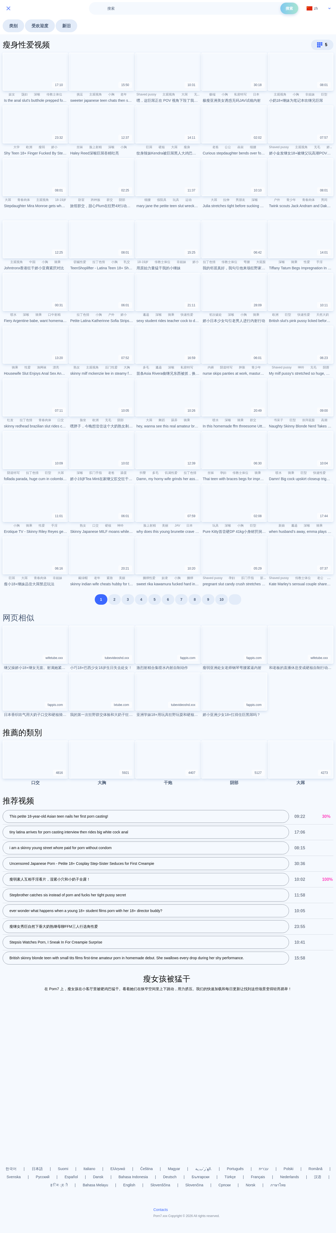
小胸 (111, 94)
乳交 (127, 262)
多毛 (146, 367)
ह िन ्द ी (59, 1185)
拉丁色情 (98, 262)
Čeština (146, 1169)
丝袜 (80, 147)
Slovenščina (160, 1185)
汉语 (317, 1177)
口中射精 (54, 315)
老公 (320, 578)
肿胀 (242, 367)
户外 (277, 200)
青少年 (291, 200)
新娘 (282, 525)
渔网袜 (41, 367)
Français (258, 1177)
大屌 (184, 94)
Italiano (89, 1169)
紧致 (110, 578)
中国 (32, 262)
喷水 (13, 315)
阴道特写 (226, 367)
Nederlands (289, 1177)
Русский (42, 1177)
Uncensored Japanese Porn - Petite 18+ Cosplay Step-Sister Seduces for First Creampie (81, 864)
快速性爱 (187, 315)
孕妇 (223, 473)
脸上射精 (95, 147)
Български (200, 1177)
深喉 (37, 94)
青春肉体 (23, 200)
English (129, 1185)
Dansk (98, 1177)
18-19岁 (60, 200)
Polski (288, 1169)
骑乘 (57, 262)
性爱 (307, 262)
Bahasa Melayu (95, 1185)
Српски (224, 1185)
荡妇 (24, 94)
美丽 (165, 525)
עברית (264, 1169)
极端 (212, 94)
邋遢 (146, 315)
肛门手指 (95, 473)
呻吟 (301, 367)
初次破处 (215, 315)
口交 (60, 420)
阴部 (122, 200)
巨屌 (149, 147)
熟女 (77, 367)
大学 (16, 147)
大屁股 (261, 262)
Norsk (250, 1185)
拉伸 (226, 200)
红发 (10, 420)
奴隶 (165, 578)
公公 (228, 147)
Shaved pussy (146, 94)
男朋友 (240, 200)
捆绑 (190, 578)
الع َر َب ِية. (203, 1169)
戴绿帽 (83, 578)
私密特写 (240, 94)
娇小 (54, 147)
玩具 (176, 200)
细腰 (253, 147)
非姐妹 (310, 94)
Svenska (14, 1177)
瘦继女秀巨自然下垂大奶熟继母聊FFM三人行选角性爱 (53, 927)
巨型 (324, 94)
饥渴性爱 (171, 473)
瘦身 (187, 147)
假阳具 (161, 200)
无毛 (197, 94)
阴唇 (326, 367)
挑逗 (80, 94)
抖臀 (143, 473)
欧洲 (29, 147)
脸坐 (83, 420)
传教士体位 (54, 94)
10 (221, 599)
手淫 (319, 262)
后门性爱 (111, 367)
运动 (188, 200)
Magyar (174, 1169)
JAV (177, 525)
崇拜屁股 (308, 420)
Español (71, 1177)
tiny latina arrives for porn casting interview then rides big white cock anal (68, 832)
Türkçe (230, 1177)
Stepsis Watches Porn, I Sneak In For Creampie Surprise (55, 942)
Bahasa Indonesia (133, 1177)
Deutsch (169, 1177)
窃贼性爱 (80, 262)
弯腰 (247, 262)
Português (235, 1169)
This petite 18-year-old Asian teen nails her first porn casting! (58, 816)
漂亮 (56, 367)
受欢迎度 (40, 26)
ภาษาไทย (278, 1185)
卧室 (81, 200)
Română (315, 1169)
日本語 (37, 1169)
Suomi (63, 1169)
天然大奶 (322, 315)
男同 (324, 200)
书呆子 (278, 420)
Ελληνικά (117, 1169)
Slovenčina (194, 1185)
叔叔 (240, 147)
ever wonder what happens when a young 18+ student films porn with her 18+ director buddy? (85, 911)
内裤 (211, 367)
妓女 (12, 94)
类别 (13, 26)
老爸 (215, 147)
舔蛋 (123, 473)
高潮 (324, 420)
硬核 (162, 147)
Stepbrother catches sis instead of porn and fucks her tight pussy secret (67, 895)
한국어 (11, 1169)
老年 (123, 94)
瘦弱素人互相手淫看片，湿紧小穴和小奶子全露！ (49, 879)
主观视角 (95, 94)
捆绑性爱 (149, 578)
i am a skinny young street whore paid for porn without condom (60, 848)
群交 (110, 200)
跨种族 (95, 200)
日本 (256, 94)
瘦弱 (42, 147)
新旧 (66, 26)
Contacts (160, 1210)
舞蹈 (162, 420)
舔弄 (174, 420)
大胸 (127, 367)
